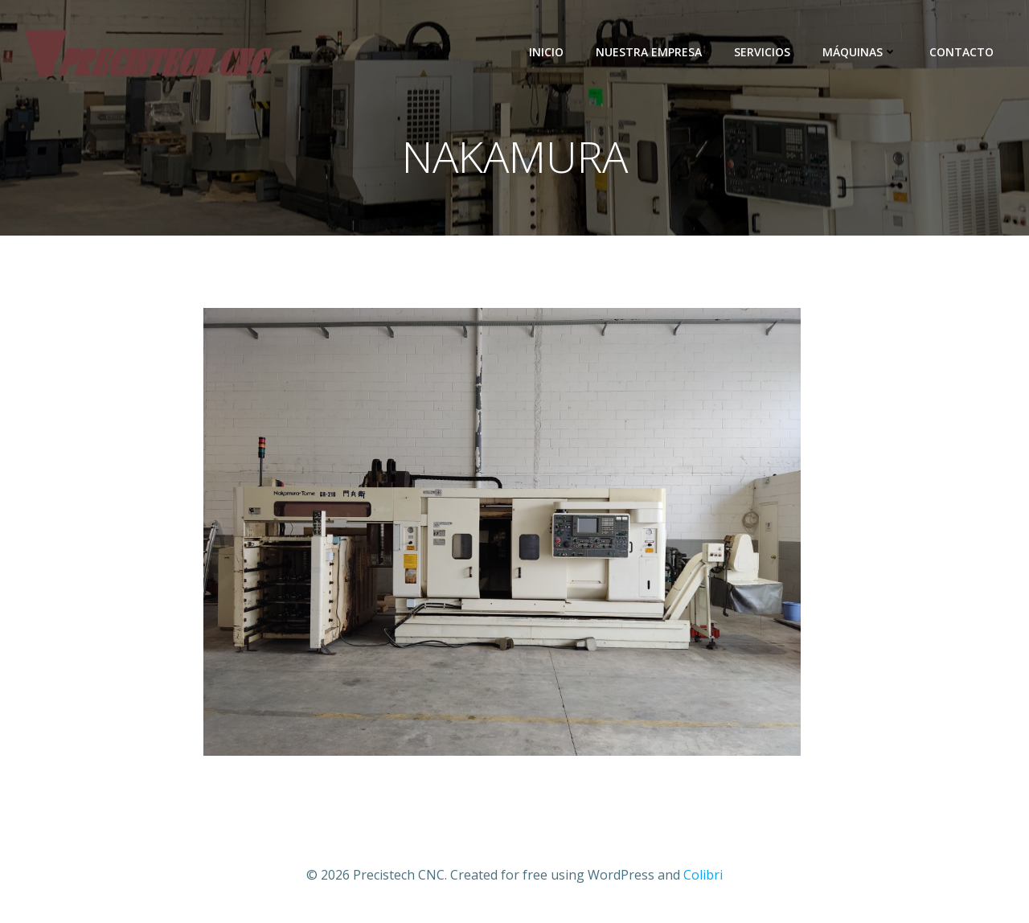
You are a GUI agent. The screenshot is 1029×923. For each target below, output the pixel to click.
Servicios (762, 51)
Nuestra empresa (649, 51)
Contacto (961, 51)
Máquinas (859, 51)
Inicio (546, 51)
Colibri (703, 875)
